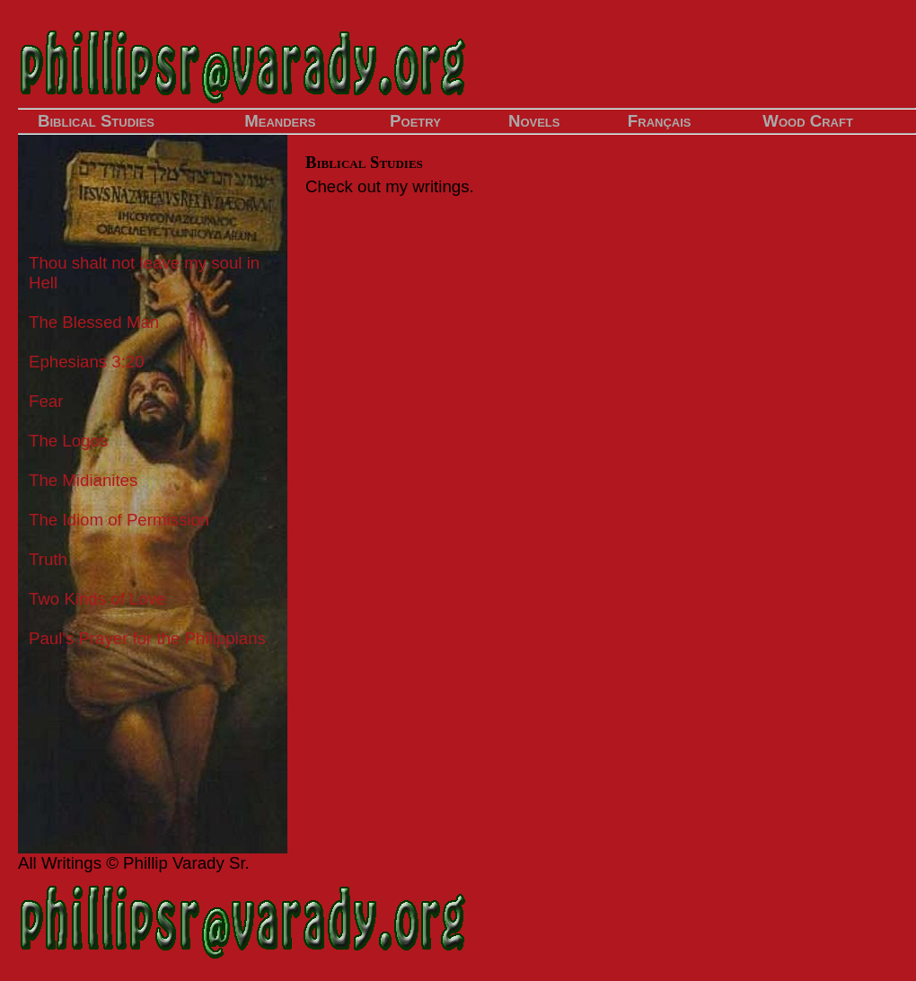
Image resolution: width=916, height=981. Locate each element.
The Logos (68, 440)
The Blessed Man (94, 322)
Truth (48, 559)
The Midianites (83, 480)
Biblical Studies (96, 120)
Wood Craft (807, 120)
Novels (534, 120)
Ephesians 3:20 (87, 361)
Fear (46, 401)
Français (659, 120)
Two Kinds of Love (97, 598)
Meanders (279, 120)
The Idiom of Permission (119, 519)
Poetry (415, 120)
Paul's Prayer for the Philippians (147, 638)
